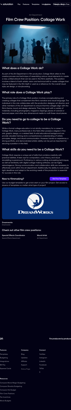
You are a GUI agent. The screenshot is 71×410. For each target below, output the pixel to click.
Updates (24, 358)
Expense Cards (5, 368)
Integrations (4, 361)
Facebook (43, 365)
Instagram (43, 358)
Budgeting (4, 358)
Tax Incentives (5, 397)
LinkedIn (42, 361)
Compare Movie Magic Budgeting (12, 383)
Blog (22, 354)
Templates (4, 354)
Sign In (47, 4)
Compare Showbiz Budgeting (11, 386)
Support (24, 365)
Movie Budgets (5, 401)
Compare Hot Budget (8, 390)
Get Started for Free (61, 4)
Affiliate (24, 361)
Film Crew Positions (7, 393)
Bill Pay (2, 365)
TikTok (41, 368)
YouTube (42, 354)
